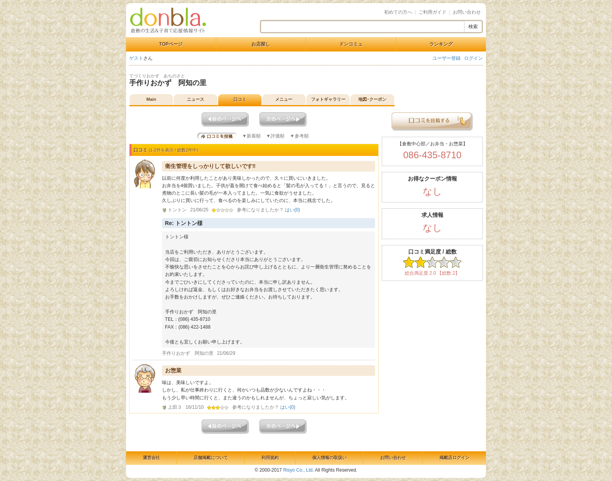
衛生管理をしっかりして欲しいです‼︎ (210, 166)
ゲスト (136, 58)
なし (432, 191)
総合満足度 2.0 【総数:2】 (432, 273)
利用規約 (270, 457)
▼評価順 (275, 136)
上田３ (175, 407)
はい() (292, 210)
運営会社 (151, 457)
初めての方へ (398, 12)
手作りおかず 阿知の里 (167, 83)
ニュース (195, 99)
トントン (177, 210)
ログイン (473, 58)
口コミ (239, 99)
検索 (473, 26)
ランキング (441, 44)
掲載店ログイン (454, 457)
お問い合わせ (467, 12)
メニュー (283, 99)
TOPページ (171, 44)
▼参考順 (299, 136)
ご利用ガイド (432, 12)
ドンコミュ (351, 44)
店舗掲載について (211, 457)
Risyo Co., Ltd (297, 470)
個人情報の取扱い (329, 457)
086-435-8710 (432, 155)
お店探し (260, 44)
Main (151, 99)
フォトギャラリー (328, 99)
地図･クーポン (372, 99)
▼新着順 (251, 136)
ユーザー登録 (446, 58)
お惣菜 (173, 370)
